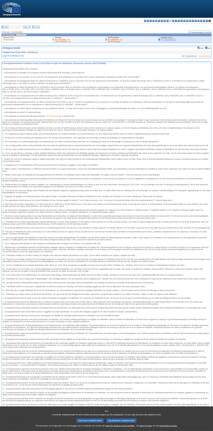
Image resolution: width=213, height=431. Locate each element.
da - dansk (153, 21)
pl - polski (193, 21)
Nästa (26, 27)
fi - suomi (207, 21)
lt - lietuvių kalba (181, 21)
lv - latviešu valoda (179, 21)
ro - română (198, 21)
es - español (148, 21)
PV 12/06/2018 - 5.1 (115, 40)
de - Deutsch (156, 21)
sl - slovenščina (204, 21)
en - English (165, 21)
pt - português (196, 21)
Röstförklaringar (114, 41)
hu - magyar (184, 21)
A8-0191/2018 (8, 40)
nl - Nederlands (190, 21)
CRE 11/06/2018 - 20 (62, 41)
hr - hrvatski (173, 21)
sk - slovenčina (201, 21)
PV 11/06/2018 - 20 (62, 40)
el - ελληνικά (162, 21)
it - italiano (176, 21)
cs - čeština (151, 21)
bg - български (145, 21)
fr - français (167, 21)
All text (37, 27)
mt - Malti (187, 21)
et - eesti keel (159, 21)
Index (6, 27)
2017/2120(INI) (17, 32)
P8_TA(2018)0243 (168, 40)
